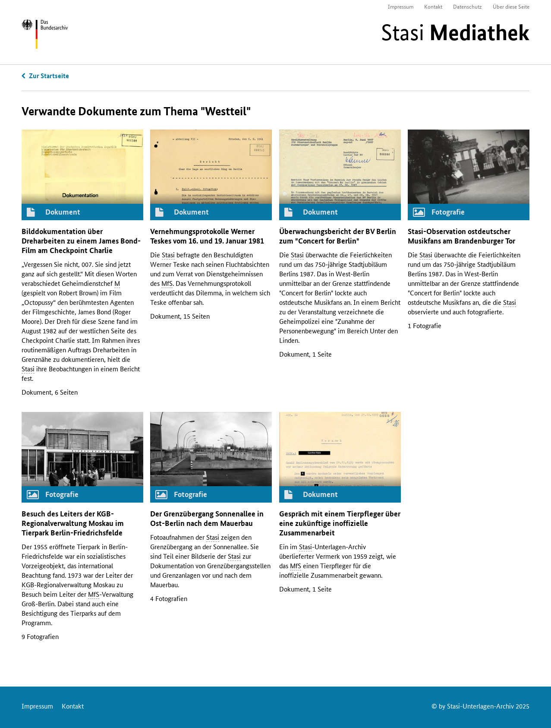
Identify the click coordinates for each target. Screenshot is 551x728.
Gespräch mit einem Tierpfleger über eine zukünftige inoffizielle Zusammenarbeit (339, 523)
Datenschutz (467, 6)
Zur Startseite (49, 75)
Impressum (400, 6)
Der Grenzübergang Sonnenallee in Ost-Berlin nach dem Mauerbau (207, 518)
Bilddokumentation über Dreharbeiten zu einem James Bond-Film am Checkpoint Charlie (81, 240)
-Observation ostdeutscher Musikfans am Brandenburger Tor (461, 236)
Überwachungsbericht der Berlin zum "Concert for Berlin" (337, 236)
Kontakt (433, 6)
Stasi (455, 32)
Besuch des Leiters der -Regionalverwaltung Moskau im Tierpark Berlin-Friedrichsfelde (73, 523)
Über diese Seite (511, 6)
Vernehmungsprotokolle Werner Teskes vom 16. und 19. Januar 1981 (207, 236)
